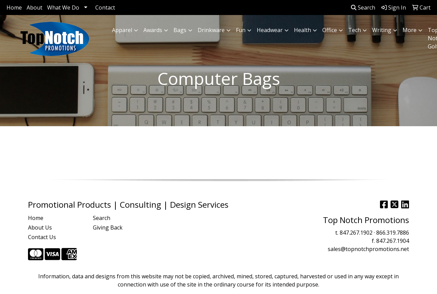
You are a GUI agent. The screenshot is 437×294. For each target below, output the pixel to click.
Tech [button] (354, 30)
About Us (40, 227)
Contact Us (42, 237)
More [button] (410, 30)
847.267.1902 (356, 232)
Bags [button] (179, 30)
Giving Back (108, 227)
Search (363, 7)
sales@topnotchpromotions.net (368, 249)
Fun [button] (240, 30)
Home (14, 7)
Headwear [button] (270, 30)
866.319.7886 (392, 232)
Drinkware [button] (211, 30)
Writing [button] (381, 30)
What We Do (63, 7)
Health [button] (302, 30)
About (34, 7)
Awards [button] (152, 30)
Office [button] (329, 30)
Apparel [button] (122, 30)
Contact (105, 7)
